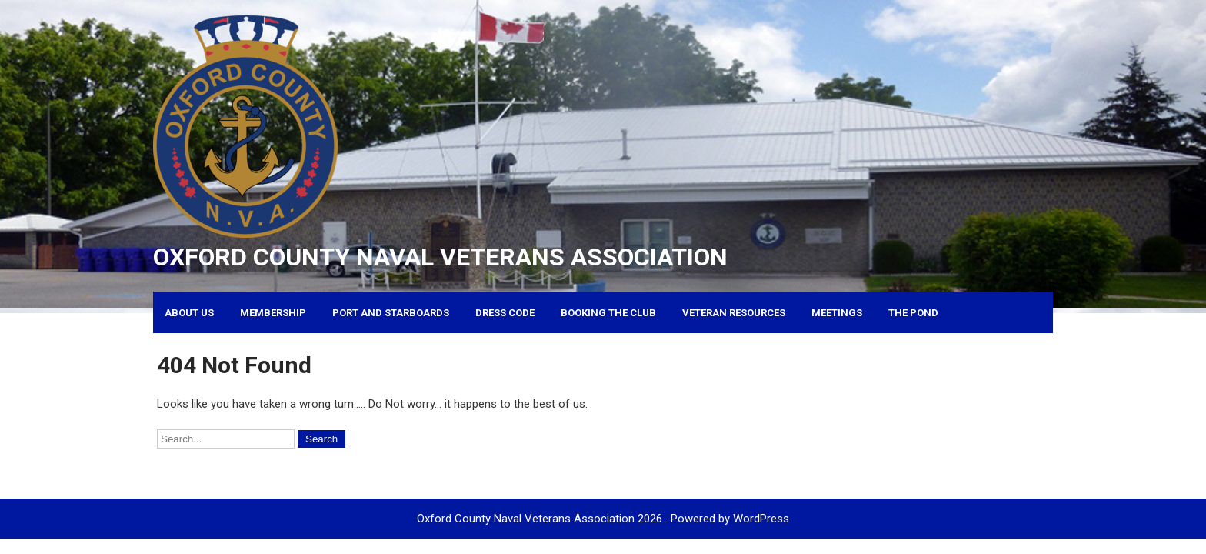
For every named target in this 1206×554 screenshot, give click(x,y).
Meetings (836, 313)
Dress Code (505, 313)
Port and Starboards (390, 313)
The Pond (913, 313)
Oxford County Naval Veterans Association (440, 257)
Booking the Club (608, 313)
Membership (273, 313)
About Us (189, 313)
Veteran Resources (733, 313)
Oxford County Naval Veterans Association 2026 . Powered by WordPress (603, 519)
